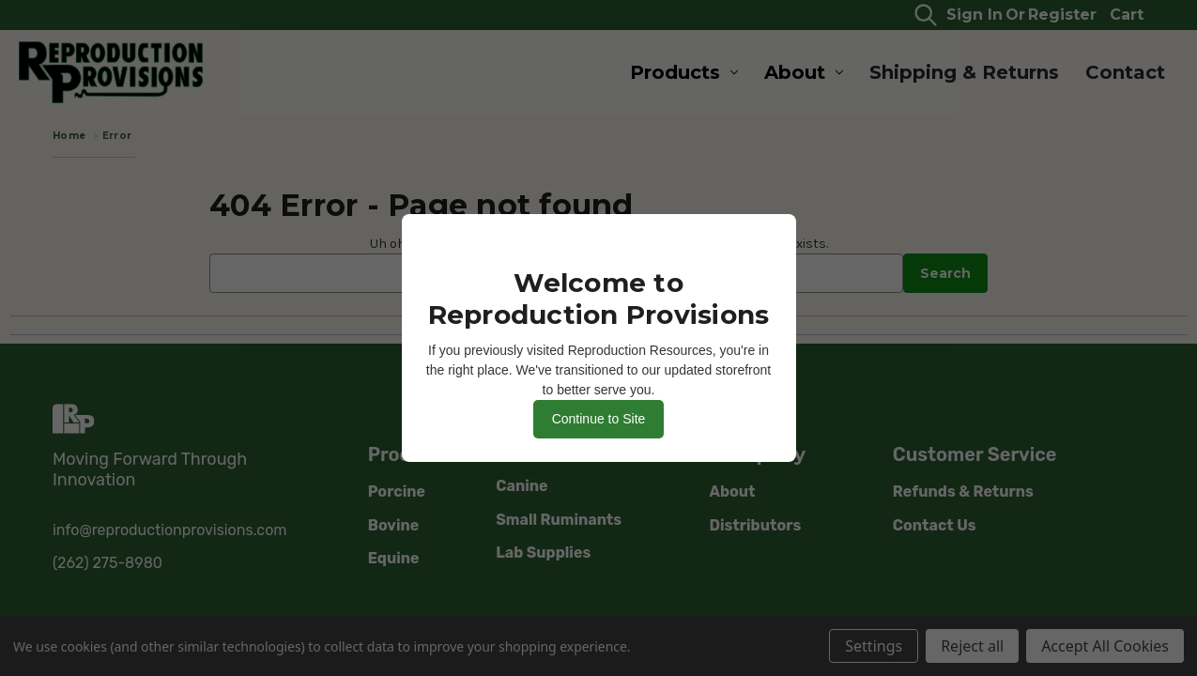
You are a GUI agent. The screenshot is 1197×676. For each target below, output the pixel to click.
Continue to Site (599, 418)
